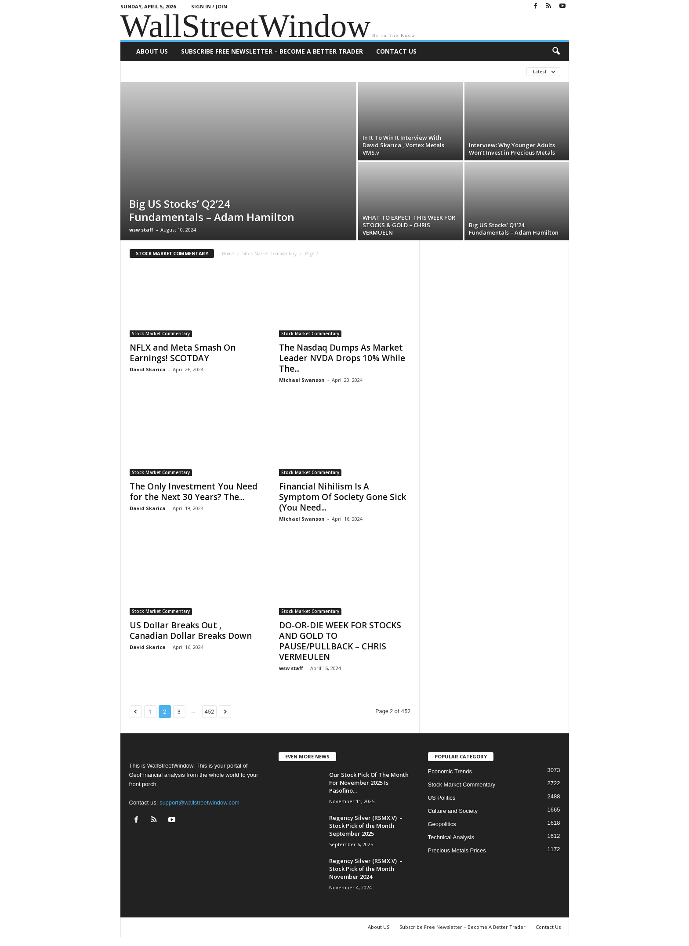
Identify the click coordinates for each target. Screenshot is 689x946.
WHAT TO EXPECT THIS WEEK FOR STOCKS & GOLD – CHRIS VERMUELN (409, 225)
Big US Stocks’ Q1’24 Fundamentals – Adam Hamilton (513, 228)
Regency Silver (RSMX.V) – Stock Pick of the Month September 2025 (366, 825)
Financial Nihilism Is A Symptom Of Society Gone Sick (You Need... (342, 497)
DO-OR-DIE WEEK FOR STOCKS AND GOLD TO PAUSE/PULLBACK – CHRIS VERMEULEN (340, 641)
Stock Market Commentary (269, 253)
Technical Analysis (451, 837)
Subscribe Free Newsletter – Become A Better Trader (272, 51)
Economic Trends (450, 771)
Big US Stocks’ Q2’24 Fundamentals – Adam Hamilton (211, 210)
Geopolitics (442, 824)
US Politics (442, 797)
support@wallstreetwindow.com (199, 802)
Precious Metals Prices (457, 850)
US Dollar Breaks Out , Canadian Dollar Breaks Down (191, 631)
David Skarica (148, 369)
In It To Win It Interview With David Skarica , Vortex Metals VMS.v (403, 145)
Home (228, 253)
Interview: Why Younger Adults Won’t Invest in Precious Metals (512, 148)
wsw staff (141, 229)
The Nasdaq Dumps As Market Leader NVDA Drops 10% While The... (342, 358)
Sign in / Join (209, 6)
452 (209, 711)
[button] (556, 51)
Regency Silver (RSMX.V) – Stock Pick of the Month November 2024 (366, 869)
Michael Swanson (302, 380)
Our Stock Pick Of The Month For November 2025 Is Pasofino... (369, 782)
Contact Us (396, 51)
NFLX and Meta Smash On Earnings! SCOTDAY (183, 353)
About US (152, 51)
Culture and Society (453, 811)
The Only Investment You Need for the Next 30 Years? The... (193, 492)
